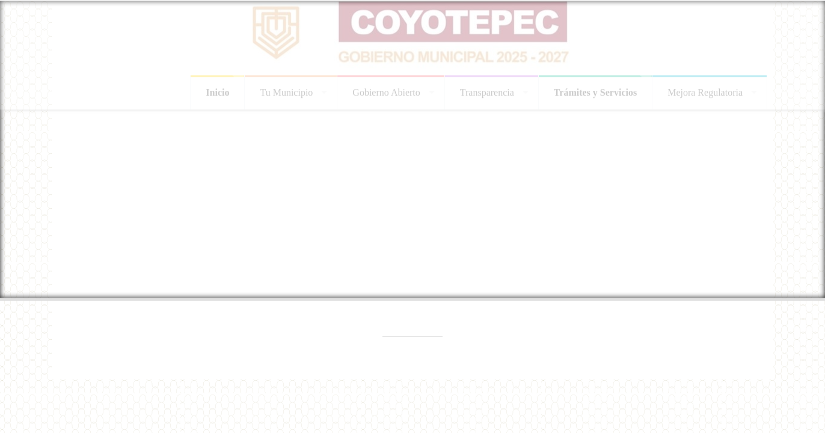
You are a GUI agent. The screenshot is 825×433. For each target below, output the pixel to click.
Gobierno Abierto (386, 90)
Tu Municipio (286, 90)
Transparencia (487, 90)
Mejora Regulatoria (705, 90)
